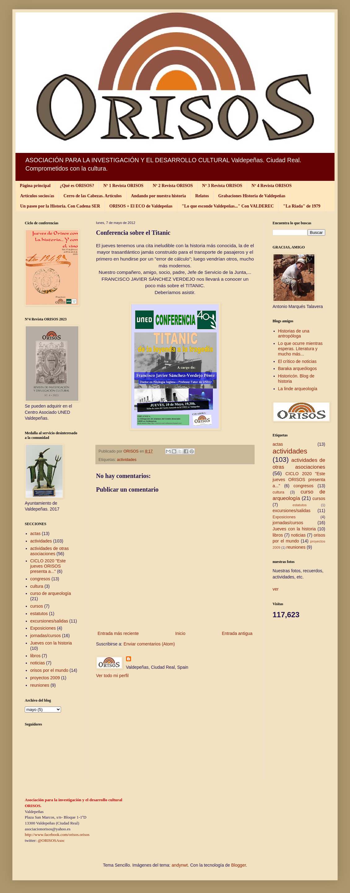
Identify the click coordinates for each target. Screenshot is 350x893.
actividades (127, 460)
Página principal (35, 185)
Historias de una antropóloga (293, 333)
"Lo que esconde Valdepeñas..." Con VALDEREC (228, 206)
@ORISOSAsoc (51, 840)
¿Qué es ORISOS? (77, 185)
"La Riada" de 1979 (301, 206)
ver (275, 589)
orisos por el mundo (49, 670)
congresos (40, 578)
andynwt (180, 865)
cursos (36, 606)
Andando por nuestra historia (158, 196)
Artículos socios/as (37, 196)
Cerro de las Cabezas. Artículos (92, 196)
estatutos (39, 613)
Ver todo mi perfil (112, 675)
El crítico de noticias (297, 361)
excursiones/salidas (49, 620)
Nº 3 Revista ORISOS (222, 185)
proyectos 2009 (45, 677)
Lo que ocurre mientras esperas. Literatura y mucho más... (300, 348)
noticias (37, 662)
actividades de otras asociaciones (49, 551)
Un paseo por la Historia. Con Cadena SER (60, 206)
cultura (36, 586)
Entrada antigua (237, 633)
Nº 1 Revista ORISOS (123, 185)
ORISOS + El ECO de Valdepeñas (141, 206)
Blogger (238, 865)
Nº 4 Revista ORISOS (271, 185)
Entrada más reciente (118, 633)
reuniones (40, 685)
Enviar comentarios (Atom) (149, 643)
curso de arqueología (50, 593)
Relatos (202, 196)
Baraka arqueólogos (297, 368)
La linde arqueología (297, 388)
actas (35, 533)
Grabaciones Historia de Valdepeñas (251, 196)
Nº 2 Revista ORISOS (173, 185)
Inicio (180, 633)
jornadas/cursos (45, 635)
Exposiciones (43, 628)
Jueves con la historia (51, 643)
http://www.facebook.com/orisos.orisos (57, 834)
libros (35, 655)
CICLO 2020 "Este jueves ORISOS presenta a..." (48, 566)
